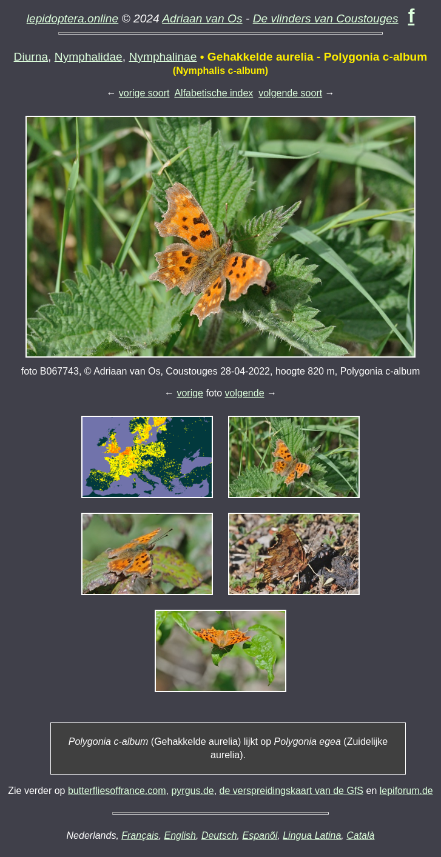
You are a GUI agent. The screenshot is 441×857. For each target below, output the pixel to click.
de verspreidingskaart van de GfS (291, 790)
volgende (244, 393)
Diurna (31, 56)
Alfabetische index (213, 93)
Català (360, 835)
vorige (190, 393)
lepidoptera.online (73, 18)
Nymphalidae (89, 56)
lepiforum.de (406, 790)
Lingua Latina (312, 835)
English (180, 835)
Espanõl (259, 835)
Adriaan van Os (202, 18)
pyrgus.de (192, 790)
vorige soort (144, 93)
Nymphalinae (163, 56)
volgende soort (290, 93)
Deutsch (219, 835)
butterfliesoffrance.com (117, 790)
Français (139, 835)
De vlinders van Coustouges (326, 18)
